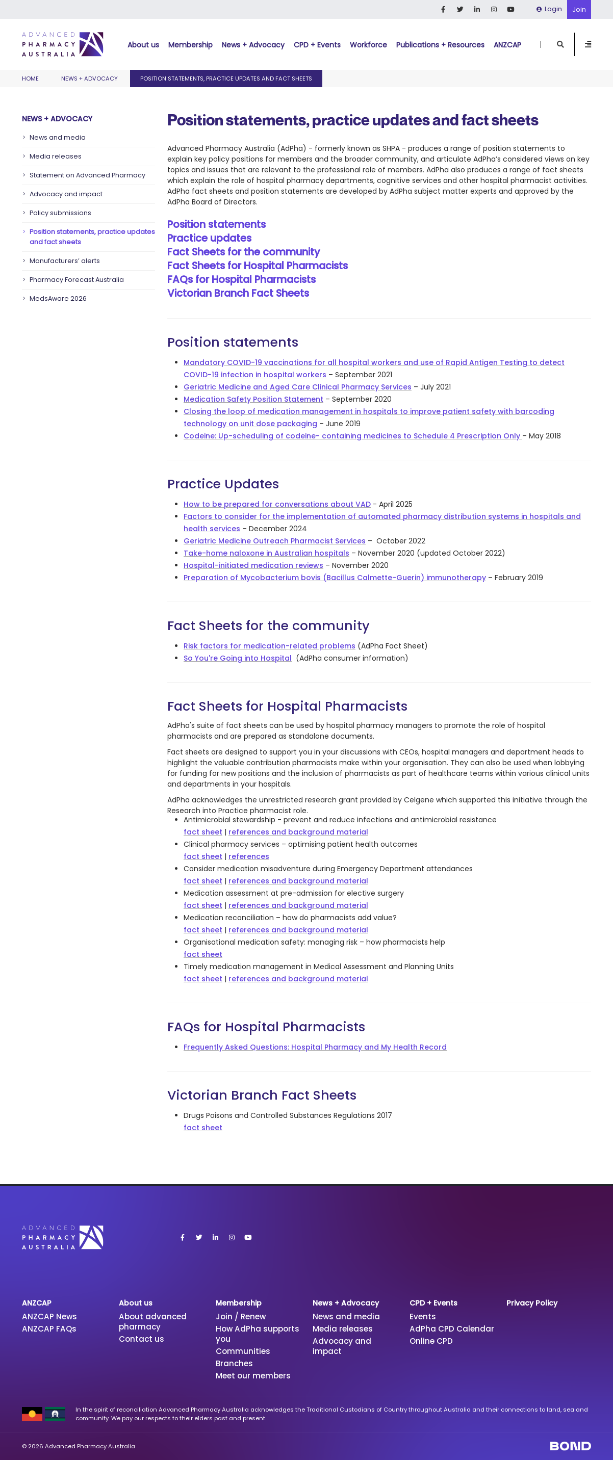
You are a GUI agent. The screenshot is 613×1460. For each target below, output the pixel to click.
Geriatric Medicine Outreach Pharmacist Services (275, 541)
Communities (243, 1351)
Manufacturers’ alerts (65, 260)
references (248, 856)
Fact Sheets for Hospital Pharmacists (257, 265)
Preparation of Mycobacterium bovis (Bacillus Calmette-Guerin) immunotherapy (335, 577)
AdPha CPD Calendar (452, 1328)
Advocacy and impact (66, 194)
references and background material (298, 832)
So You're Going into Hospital (238, 658)
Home (30, 78)
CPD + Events (317, 45)
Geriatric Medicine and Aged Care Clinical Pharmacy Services (298, 387)
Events (423, 1316)
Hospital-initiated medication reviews (253, 565)
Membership (190, 45)
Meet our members (253, 1375)
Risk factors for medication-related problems (269, 646)
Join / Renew (241, 1316)
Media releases (56, 156)
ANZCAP (507, 45)
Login (549, 9)
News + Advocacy (253, 45)
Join (579, 9)
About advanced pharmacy (153, 1321)
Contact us (141, 1339)
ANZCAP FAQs (49, 1328)
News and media (58, 137)
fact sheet (203, 832)
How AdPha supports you (257, 1333)
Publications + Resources (440, 45)
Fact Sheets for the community (243, 252)
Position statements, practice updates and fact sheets (92, 236)
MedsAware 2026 (58, 298)
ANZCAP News (49, 1316)
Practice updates (209, 238)
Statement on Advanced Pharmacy (87, 175)
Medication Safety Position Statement (253, 399)
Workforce (368, 45)
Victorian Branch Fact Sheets (238, 293)
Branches (234, 1363)
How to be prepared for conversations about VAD (277, 504)
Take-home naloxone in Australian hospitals (266, 553)
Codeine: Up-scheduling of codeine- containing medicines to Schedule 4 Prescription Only (352, 436)
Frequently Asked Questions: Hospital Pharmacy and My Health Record (315, 1047)
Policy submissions (60, 212)
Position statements (216, 224)
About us (143, 45)
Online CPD (431, 1341)
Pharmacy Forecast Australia (77, 279)
